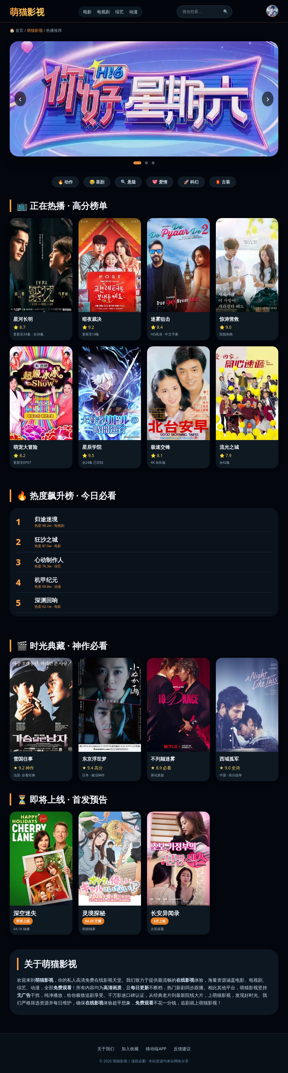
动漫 (133, 12)
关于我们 (105, 1048)
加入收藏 (130, 1048)
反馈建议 (182, 1048)
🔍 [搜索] (225, 11)
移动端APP (156, 1048)
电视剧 (103, 12)
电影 (87, 12)
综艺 (119, 12)
